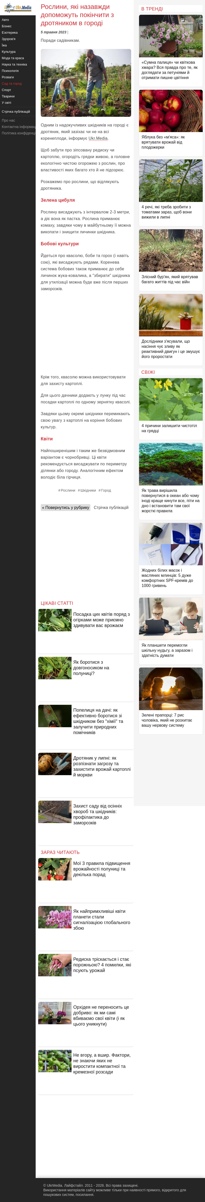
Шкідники (88, 490)
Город (106, 490)
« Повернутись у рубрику (65, 507)
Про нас (8, 120)
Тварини (8, 96)
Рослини (68, 490)
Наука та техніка (14, 64)
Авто (5, 20)
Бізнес (6, 26)
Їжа (4, 45)
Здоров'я (9, 39)
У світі (6, 103)
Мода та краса (13, 58)
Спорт (6, 90)
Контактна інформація (20, 127)
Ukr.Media (98, 138)
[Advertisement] (86, 333)
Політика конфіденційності (24, 133)
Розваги (8, 77)
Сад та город (12, 83)
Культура (9, 52)
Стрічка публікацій (111, 507)
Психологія (10, 71)
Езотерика (10, 32)
